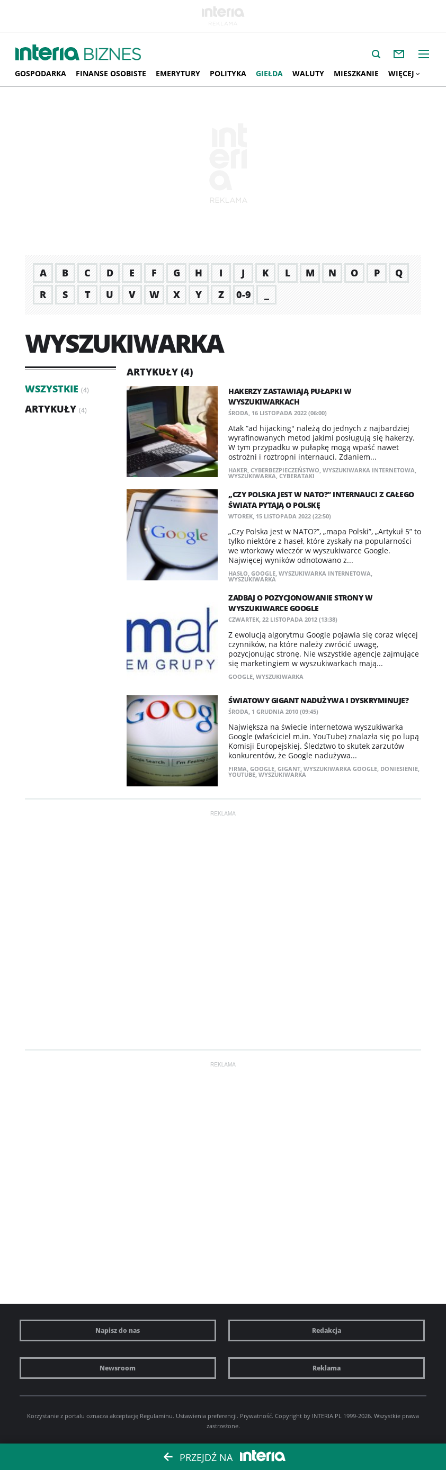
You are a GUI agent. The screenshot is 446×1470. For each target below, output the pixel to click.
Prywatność (256, 1416)
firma (237, 769)
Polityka (228, 73)
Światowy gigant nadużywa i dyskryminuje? (318, 700)
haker (237, 470)
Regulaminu (156, 1416)
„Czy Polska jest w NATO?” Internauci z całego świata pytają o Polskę (321, 499)
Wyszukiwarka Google (340, 769)
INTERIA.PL (327, 1416)
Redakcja (326, 1330)
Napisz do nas (117, 1330)
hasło (238, 573)
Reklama (327, 1368)
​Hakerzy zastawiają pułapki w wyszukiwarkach (289, 396)
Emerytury (178, 73)
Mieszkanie (356, 73)
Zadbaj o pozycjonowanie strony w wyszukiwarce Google (300, 603)
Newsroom (118, 1368)
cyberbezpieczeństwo (285, 470)
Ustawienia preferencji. (207, 1416)
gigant (289, 769)
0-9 (243, 294)
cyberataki (297, 476)
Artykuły (50, 408)
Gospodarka (40, 73)
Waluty (308, 73)
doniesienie (399, 769)
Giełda (269, 73)
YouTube (241, 774)
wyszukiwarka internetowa (369, 470)
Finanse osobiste (111, 73)
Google (263, 573)
